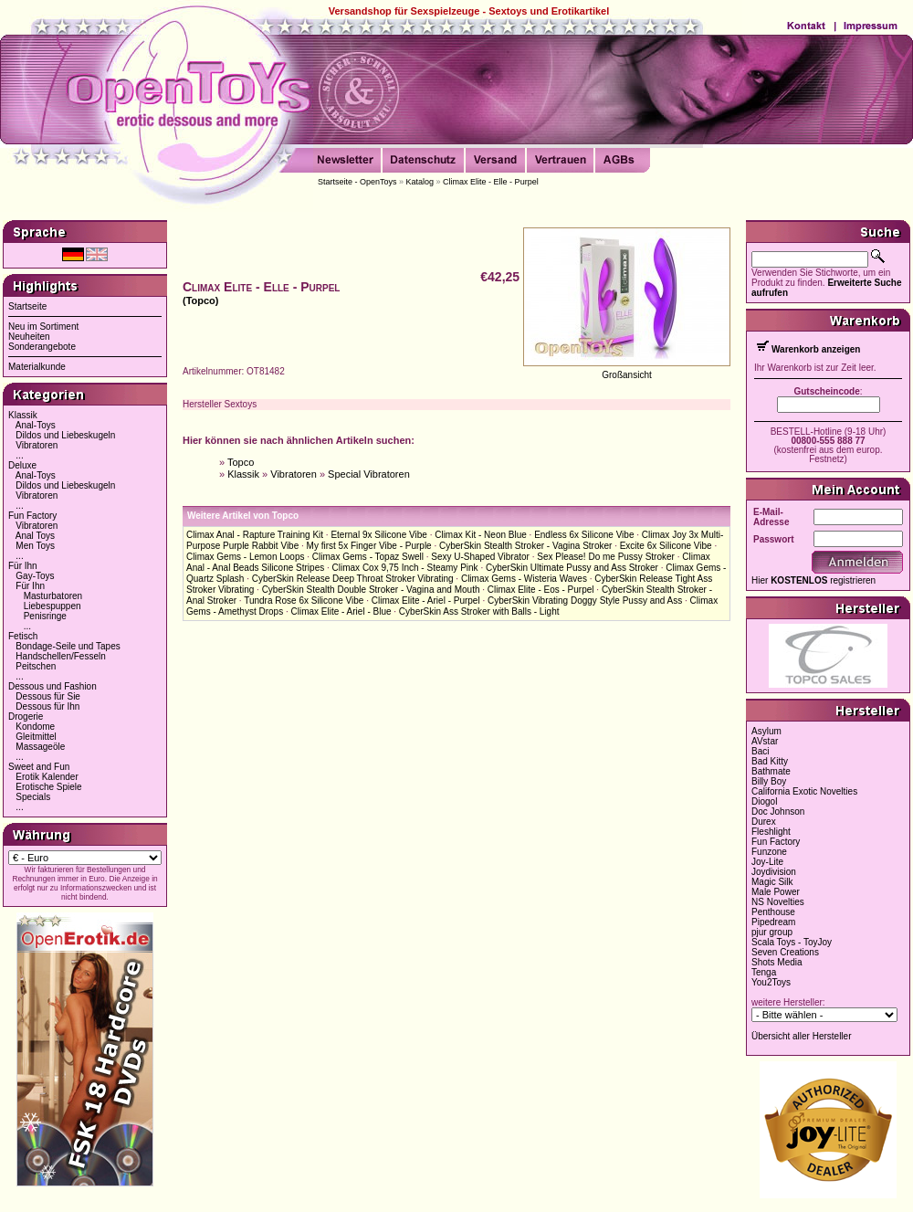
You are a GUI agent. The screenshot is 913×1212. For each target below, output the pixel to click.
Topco (240, 462)
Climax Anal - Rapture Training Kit (254, 535)
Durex (763, 822)
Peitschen (36, 666)
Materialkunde (37, 367)
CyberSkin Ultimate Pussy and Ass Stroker (572, 568)
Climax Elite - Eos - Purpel (541, 590)
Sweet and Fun (38, 767)
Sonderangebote (42, 347)
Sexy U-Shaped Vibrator (480, 557)
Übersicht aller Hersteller (801, 1036)
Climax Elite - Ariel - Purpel (426, 600)
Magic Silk (772, 882)
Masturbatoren (53, 596)
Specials (33, 797)
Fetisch (22, 636)
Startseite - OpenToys (357, 181)
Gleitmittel (36, 737)
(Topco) (201, 300)
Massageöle (40, 747)
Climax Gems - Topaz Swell (368, 557)
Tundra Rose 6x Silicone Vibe (303, 600)
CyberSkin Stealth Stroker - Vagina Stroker (525, 546)
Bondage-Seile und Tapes (68, 646)
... (19, 455)
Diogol (764, 801)
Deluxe (22, 465)
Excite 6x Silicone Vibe (666, 546)
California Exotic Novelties (804, 791)
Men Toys (35, 546)
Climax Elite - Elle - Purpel (491, 181)
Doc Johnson (777, 811)
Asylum (766, 731)
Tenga (763, 972)
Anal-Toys (36, 425)
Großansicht (626, 375)
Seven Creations (785, 952)
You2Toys (771, 982)
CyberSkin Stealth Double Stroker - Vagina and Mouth (371, 590)
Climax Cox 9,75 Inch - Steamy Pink (405, 568)
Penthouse (773, 912)
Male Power (775, 892)
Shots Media (777, 962)
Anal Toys (35, 536)
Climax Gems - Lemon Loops (245, 557)
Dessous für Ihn (47, 706)
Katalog (420, 181)
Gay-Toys (35, 576)
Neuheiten (29, 337)
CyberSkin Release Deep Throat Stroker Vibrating (353, 579)
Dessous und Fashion (52, 686)
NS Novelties (777, 902)
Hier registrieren (813, 580)
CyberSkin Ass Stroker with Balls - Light (479, 611)
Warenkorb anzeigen (815, 349)
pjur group (771, 932)
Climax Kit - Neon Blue (481, 535)
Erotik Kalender (47, 777)
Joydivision (773, 872)
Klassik (22, 415)
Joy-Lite (767, 862)
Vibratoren (37, 445)
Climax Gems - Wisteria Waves (524, 579)
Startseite (27, 306)
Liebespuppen (52, 606)
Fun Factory (32, 516)
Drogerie (25, 716)
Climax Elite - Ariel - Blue (340, 611)
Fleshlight (771, 832)
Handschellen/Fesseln (60, 656)
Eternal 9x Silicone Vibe (378, 535)
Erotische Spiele (48, 787)
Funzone (769, 852)
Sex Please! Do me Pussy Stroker (606, 557)
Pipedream (773, 922)
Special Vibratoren (369, 474)
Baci (760, 751)
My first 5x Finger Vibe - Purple (369, 546)
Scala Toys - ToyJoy (791, 942)
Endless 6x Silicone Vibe (584, 535)
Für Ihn (22, 566)
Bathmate (771, 771)
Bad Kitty (769, 761)
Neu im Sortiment (43, 326)
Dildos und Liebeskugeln (65, 435)
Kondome (35, 727)
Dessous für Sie (48, 696)
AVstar (764, 741)
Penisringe (45, 616)
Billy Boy (768, 781)
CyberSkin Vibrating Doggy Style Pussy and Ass (585, 600)
